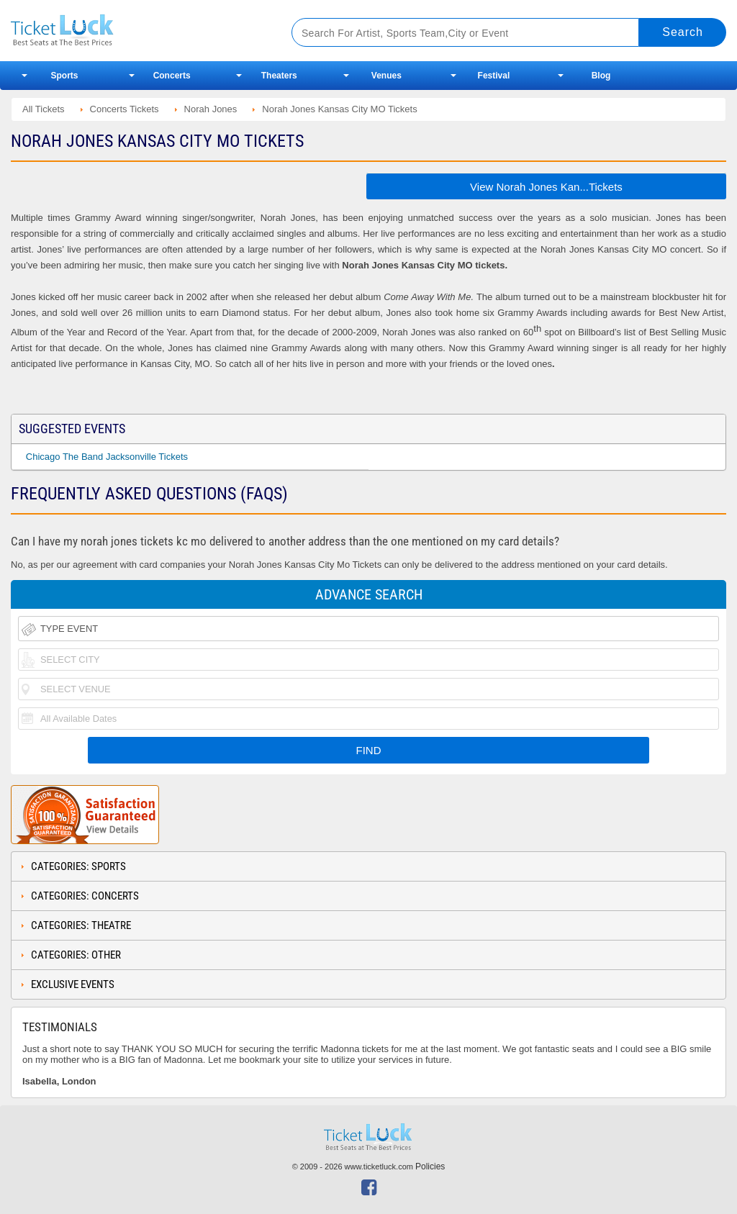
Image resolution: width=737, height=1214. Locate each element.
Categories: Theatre (81, 925)
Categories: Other (76, 954)
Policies (430, 1166)
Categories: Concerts (85, 895)
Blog (601, 76)
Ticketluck (136, 30)
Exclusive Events (72, 984)
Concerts (172, 76)
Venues (386, 76)
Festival (494, 76)
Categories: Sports (78, 866)
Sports (64, 76)
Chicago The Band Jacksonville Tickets (107, 456)
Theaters (279, 76)
